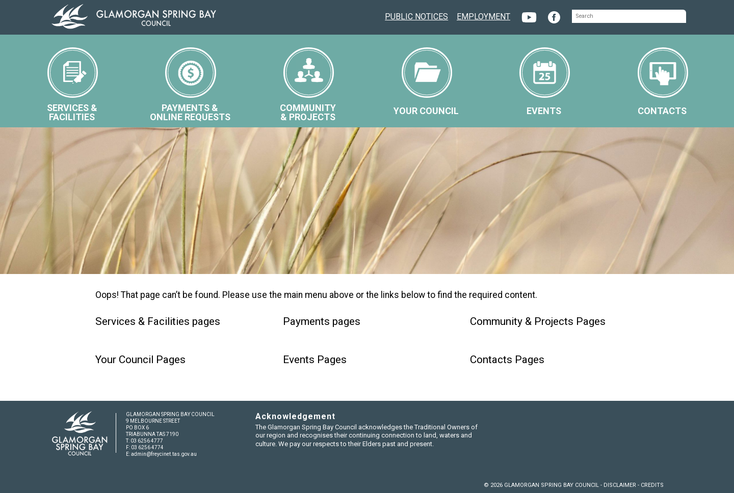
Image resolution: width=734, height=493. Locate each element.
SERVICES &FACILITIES (72, 84)
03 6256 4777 (146, 441)
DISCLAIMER (620, 485)
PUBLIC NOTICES (416, 15)
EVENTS (544, 81)
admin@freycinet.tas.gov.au (164, 454)
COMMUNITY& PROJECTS (308, 84)
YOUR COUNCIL (426, 81)
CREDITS (652, 485)
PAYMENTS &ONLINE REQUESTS (190, 84)
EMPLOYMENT (483, 15)
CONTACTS (663, 81)
